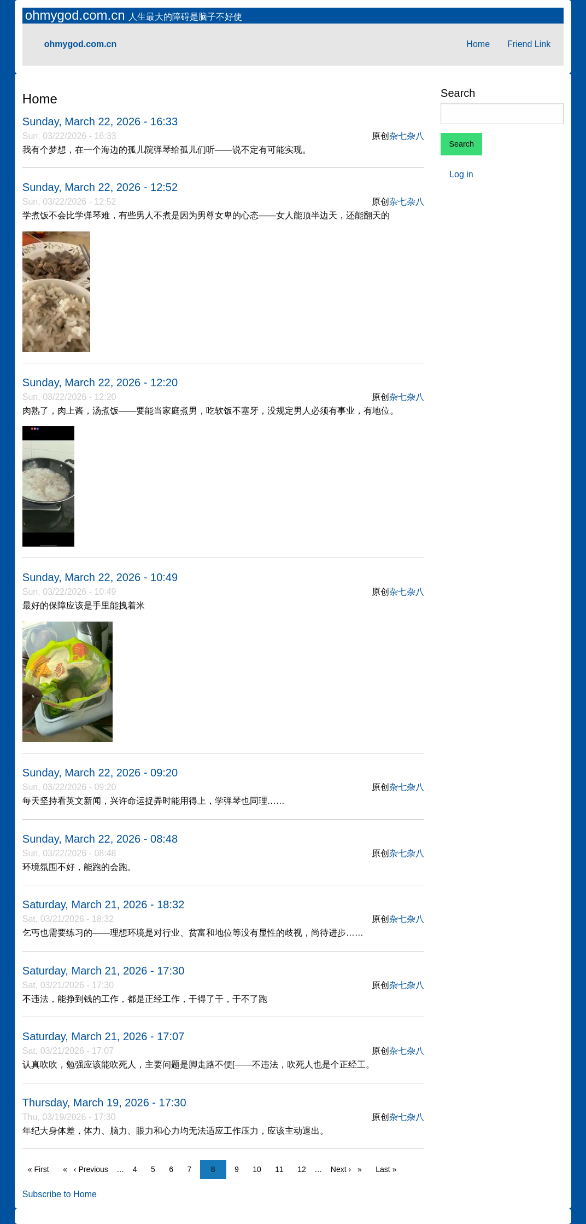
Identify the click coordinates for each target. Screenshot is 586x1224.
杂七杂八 (406, 136)
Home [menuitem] (478, 44)
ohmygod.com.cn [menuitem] (80, 44)
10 (260, 1168)
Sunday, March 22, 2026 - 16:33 (100, 121)
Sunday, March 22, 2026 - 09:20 (100, 773)
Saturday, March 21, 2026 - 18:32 (103, 904)
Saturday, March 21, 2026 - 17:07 (103, 1036)
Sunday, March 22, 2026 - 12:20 (100, 382)
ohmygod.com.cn (76, 15)
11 (282, 1168)
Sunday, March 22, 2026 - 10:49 (100, 577)
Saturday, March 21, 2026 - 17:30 (103, 971)
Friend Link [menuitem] (528, 44)
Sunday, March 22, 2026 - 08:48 (100, 839)
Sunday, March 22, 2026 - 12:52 (100, 187)
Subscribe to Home (59, 1194)
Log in (461, 174)
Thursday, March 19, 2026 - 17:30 (104, 1103)
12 (304, 1168)
